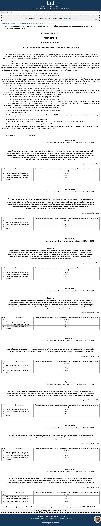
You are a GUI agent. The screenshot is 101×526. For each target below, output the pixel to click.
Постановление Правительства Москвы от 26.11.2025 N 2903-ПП (36, 23)
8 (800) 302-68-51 (69, 18)
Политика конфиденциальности (50, 522)
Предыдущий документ (42, 511)
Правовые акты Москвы (8, 23)
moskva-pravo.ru (50, 523)
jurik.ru (96, 19)
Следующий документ (58, 511)
